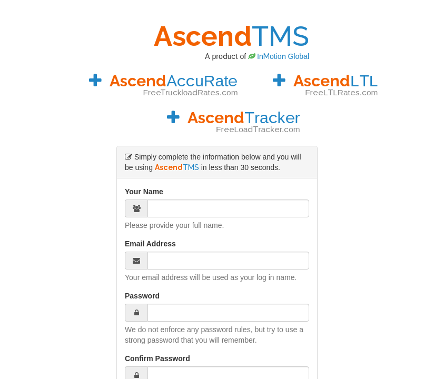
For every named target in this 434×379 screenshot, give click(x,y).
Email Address (150, 244)
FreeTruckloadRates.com (190, 92)
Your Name (144, 191)
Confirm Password (157, 358)
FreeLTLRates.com (341, 92)
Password (142, 296)
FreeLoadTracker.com (258, 129)
